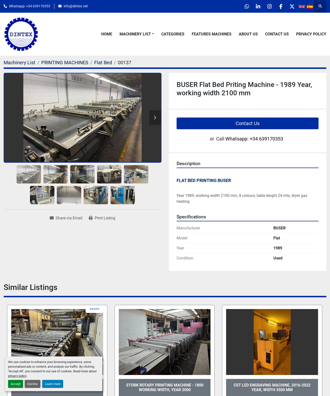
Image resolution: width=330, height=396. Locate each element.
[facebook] (279, 6)
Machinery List (135, 34)
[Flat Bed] (103, 62)
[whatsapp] (242, 6)
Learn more (52, 384)
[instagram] (266, 6)
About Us (248, 34)
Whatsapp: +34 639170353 (29, 6)
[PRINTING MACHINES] (64, 62)
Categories (172, 34)
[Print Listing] (102, 218)
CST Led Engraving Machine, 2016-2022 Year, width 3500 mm (272, 387)
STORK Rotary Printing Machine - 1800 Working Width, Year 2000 (164, 387)
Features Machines (211, 34)
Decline (32, 384)
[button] (137, 34)
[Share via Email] (66, 218)
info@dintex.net (76, 6)
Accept (15, 384)
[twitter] (291, 6)
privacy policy (17, 376)
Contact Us (277, 34)
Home (106, 34)
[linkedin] (254, 6)
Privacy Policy (311, 34)
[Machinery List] (19, 62)
